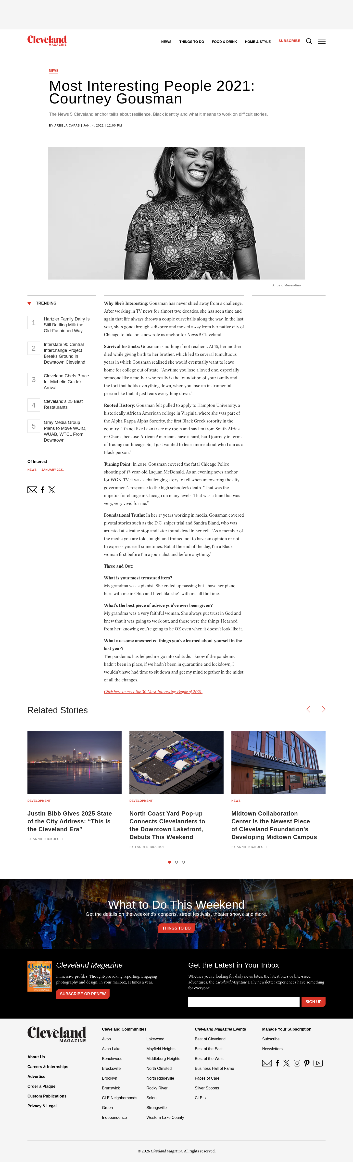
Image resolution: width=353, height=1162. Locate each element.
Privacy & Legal (42, 1106)
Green (107, 1108)
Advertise (36, 1076)
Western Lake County (165, 1117)
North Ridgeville (160, 1078)
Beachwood (112, 1059)
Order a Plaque (41, 1086)
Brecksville (111, 1068)
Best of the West (209, 1059)
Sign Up (313, 1002)
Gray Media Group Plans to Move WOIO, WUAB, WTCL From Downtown (65, 431)
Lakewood (155, 1039)
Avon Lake (111, 1049)
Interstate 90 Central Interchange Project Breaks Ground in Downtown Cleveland (64, 353)
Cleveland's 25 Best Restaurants (63, 404)
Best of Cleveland (210, 1039)
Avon (106, 1039)
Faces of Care (207, 1078)
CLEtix (200, 1098)
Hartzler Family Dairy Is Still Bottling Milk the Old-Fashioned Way (67, 325)
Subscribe (289, 41)
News (166, 42)
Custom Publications (46, 1096)
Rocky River (156, 1088)
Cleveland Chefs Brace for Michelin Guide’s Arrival (66, 381)
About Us (36, 1057)
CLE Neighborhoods (119, 1098)
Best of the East (209, 1049)
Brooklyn (109, 1078)
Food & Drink (224, 42)
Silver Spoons (207, 1088)
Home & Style (258, 42)
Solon (151, 1098)
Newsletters (272, 1049)
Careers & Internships (47, 1067)
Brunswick (111, 1088)
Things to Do (191, 42)
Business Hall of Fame (214, 1068)
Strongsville (156, 1108)
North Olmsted (159, 1068)
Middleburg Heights (163, 1059)
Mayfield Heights (160, 1049)
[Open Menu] (322, 42)
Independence (114, 1117)
